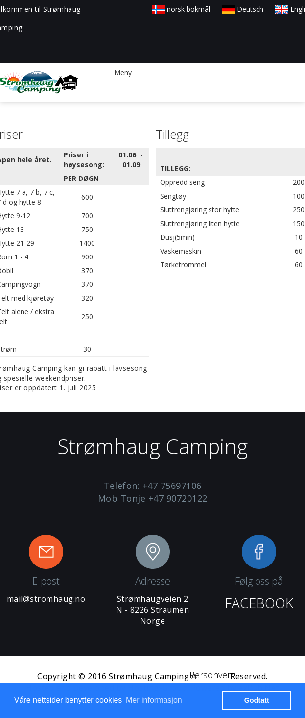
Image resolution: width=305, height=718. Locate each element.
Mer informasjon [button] (154, 700)
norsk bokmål (181, 9)
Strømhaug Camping (149, 676)
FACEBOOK (259, 602)
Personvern (212, 675)
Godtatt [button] (256, 700)
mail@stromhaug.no (46, 598)
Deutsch (242, 9)
